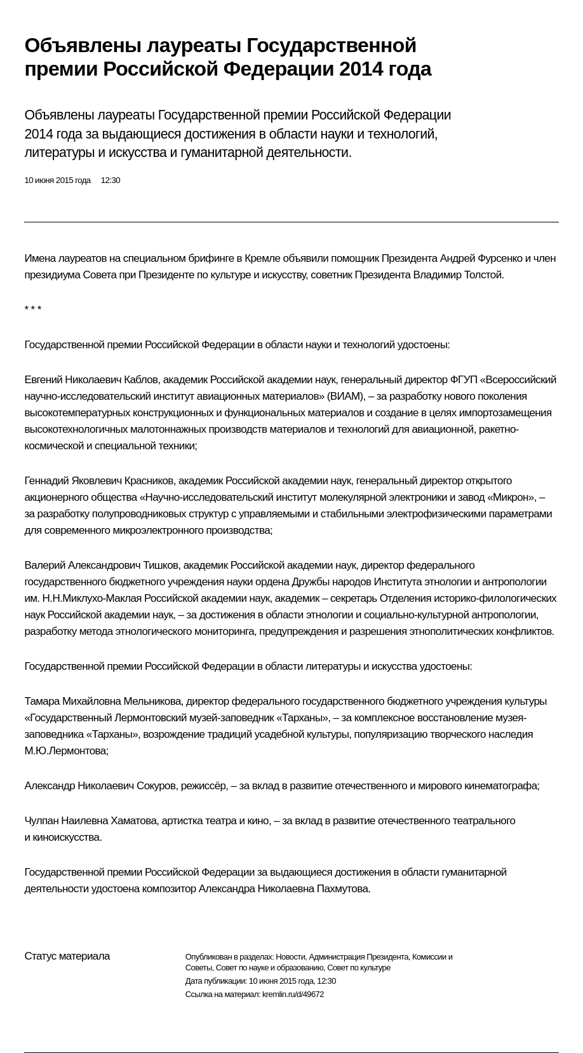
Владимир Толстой (457, 275)
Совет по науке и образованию (269, 967)
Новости (290, 956)
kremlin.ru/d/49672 (293, 994)
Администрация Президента (358, 956)
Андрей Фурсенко (481, 258)
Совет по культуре (359, 967)
